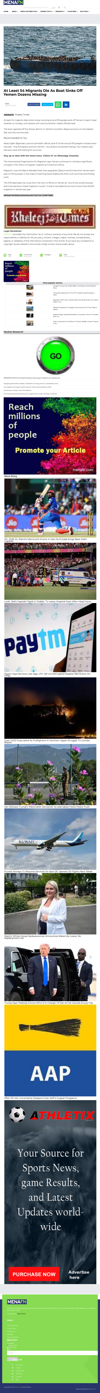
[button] (59, 7)
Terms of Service (13, 1325)
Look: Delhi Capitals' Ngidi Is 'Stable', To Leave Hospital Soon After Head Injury (47, 601)
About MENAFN (12, 1337)
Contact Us (11, 1331)
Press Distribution (28, 11)
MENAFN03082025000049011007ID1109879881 (28, 195)
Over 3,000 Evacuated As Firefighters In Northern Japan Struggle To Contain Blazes (47, 741)
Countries (71, 11)
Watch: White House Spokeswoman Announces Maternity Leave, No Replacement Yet (42, 937)
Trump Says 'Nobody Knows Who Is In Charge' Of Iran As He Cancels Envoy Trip (48, 1002)
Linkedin (17, 1377)
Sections (84, 11)
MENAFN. (17, 1387)
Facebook (17, 1365)
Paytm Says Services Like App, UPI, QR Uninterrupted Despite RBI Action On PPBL (47, 674)
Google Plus (18, 1371)
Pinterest (17, 1374)
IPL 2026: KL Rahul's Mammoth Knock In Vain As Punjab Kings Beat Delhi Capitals (45, 540)
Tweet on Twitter (47, 104)
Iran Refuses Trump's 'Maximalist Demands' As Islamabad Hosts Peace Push (47, 806)
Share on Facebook (34, 104)
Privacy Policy (12, 1328)
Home (6, 11)
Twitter (16, 1368)
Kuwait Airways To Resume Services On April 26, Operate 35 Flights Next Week (48, 871)
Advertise (10, 1334)
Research (60, 11)
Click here (21, 1314)
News (14, 11)
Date (7, 104)
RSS (15, 1380)
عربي (53, 7)
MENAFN (9, 114)
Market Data (46, 11)
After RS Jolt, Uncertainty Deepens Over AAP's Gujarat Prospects (40, 1098)
